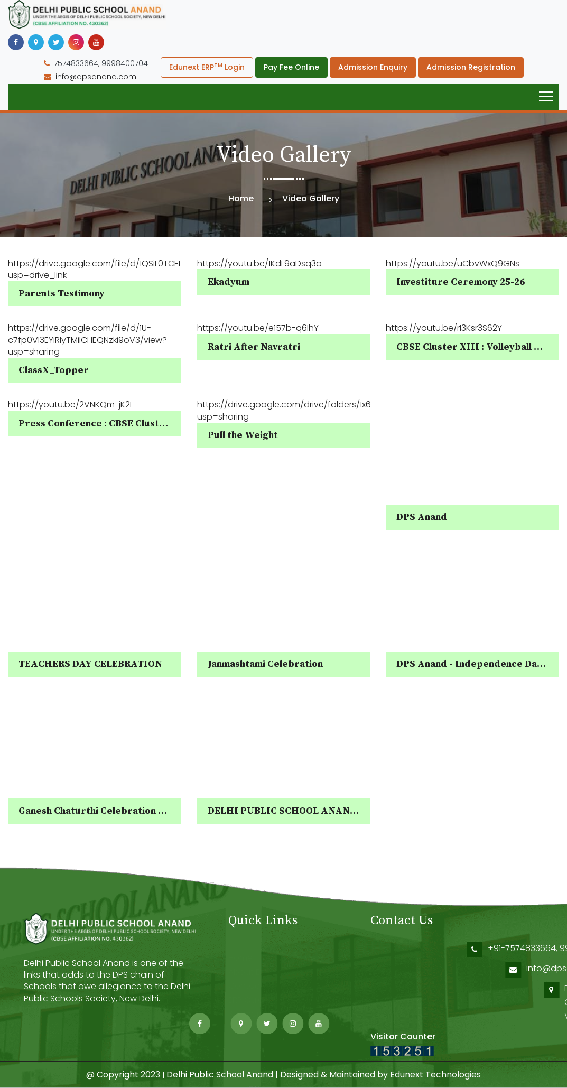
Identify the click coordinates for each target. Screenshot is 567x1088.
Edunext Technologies (435, 1074)
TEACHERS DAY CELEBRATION (90, 664)
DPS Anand (421, 517)
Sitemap (245, 1013)
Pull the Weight (243, 435)
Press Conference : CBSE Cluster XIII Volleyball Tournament (158, 423)
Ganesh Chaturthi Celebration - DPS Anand (116, 811)
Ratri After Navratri (254, 347)
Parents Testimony (61, 293)
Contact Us (251, 985)
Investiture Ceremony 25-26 (460, 282)
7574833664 (76, 63)
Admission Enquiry (372, 67)
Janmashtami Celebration (265, 664)
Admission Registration (470, 67)
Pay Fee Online (291, 67)
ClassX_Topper (53, 370)
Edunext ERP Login (207, 66)
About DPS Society (266, 971)
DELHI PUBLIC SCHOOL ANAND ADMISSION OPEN (326, 811)
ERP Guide (248, 999)
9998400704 (124, 63)
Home (241, 198)
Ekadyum (228, 282)
